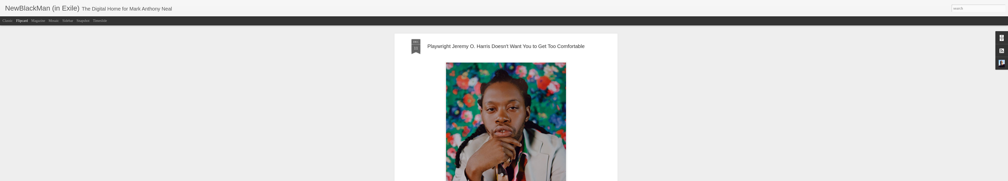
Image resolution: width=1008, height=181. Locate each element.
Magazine (38, 21)
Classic (8, 21)
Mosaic (54, 21)
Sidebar (67, 21)
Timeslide (100, 21)
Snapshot (83, 21)
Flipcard (22, 21)
